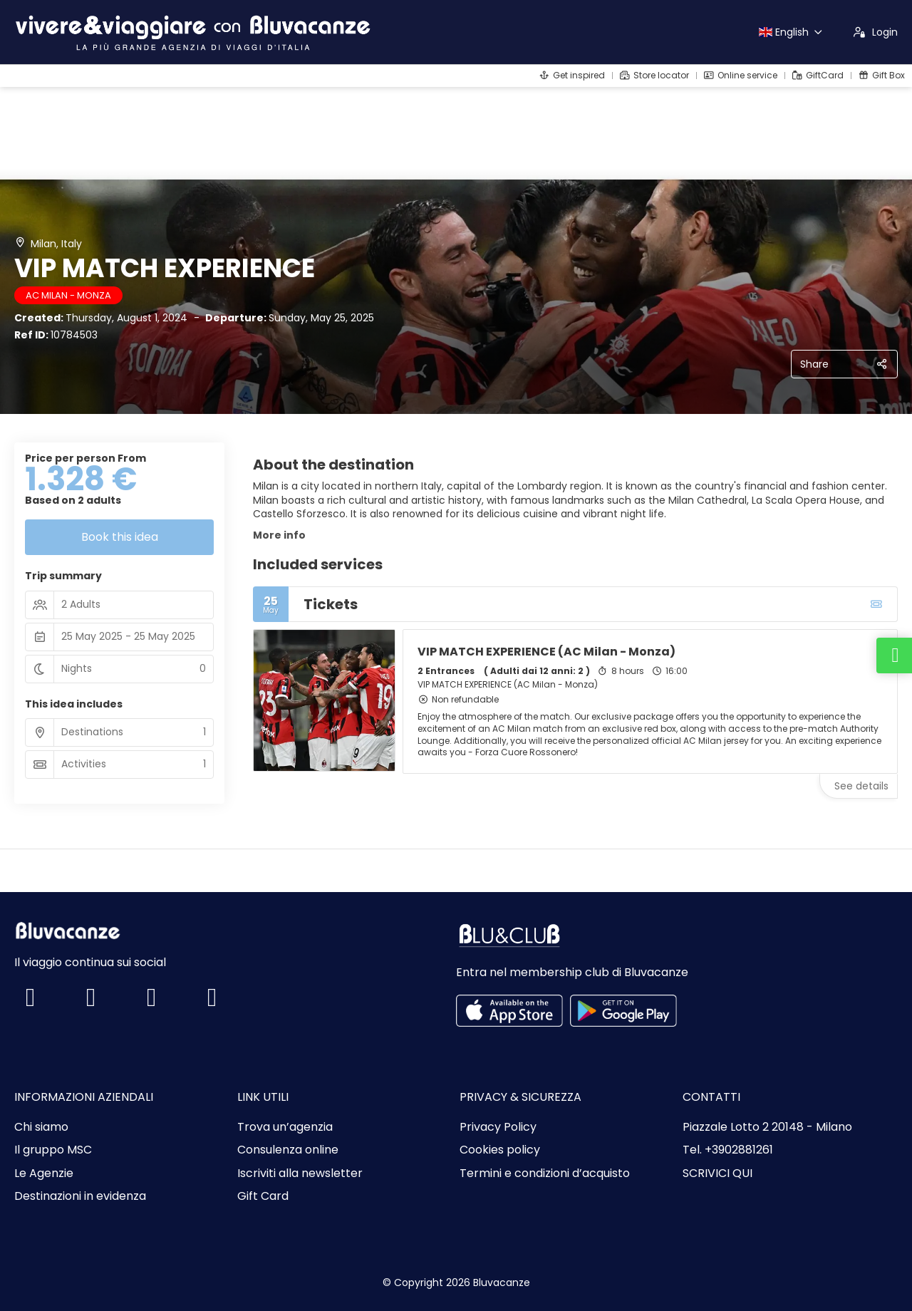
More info (279, 535)
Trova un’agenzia (285, 1127)
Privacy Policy (498, 1127)
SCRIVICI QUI (717, 1173)
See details (861, 786)
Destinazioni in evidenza (80, 1196)
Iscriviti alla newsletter (300, 1173)
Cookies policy (500, 1150)
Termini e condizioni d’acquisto (545, 1173)
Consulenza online (287, 1150)
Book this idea (119, 537)
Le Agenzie (43, 1173)
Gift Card (263, 1196)
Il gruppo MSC (53, 1150)
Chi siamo (41, 1127)
